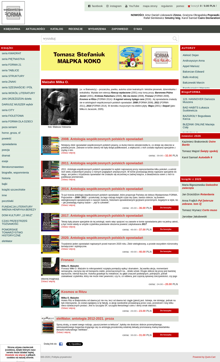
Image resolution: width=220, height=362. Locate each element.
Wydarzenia (97, 28)
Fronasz (67, 260)
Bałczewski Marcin (193, 82)
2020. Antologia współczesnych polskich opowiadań (102, 238)
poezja (6, 149)
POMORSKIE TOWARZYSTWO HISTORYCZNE (12, 232)
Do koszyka (165, 207)
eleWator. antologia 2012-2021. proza (85, 318)
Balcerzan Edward (193, 71)
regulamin (167, 6)
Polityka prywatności (62, 357)
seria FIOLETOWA (13, 115)
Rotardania (207, 194)
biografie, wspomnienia (15, 172)
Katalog (56, 28)
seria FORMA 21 (11, 64)
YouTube (134, 6)
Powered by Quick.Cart (204, 357)
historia (6, 178)
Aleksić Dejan (191, 55)
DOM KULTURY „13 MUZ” (17, 215)
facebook (97, 6)
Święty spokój (209, 151)
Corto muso (209, 210)
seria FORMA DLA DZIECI (17, 121)
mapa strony (150, 6)
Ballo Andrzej (190, 77)
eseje (5, 161)
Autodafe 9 (205, 157)
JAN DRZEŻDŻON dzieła (17, 98)
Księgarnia (12, 28)
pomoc (180, 6)
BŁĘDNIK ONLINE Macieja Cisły (198, 126)
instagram (116, 6)
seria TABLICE (10, 70)
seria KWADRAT (11, 53)
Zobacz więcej (68, 153)
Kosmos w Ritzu (74, 292)
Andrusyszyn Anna (194, 60)
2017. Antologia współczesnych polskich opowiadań (102, 215)
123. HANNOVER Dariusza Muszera (199, 101)
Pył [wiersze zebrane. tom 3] (197, 202)
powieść (6, 138)
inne (4, 195)
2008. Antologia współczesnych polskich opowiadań (102, 139)
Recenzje (76, 28)
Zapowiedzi (119, 28)
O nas (138, 28)
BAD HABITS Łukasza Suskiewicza (196, 109)
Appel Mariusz (191, 66)
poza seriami (9, 127)
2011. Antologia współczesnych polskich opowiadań (102, 163)
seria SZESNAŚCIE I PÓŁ (17, 87)
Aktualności (35, 28)
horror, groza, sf (11, 132)
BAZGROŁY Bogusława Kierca (197, 117)
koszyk (195, 5)
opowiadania (9, 144)
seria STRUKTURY (13, 76)
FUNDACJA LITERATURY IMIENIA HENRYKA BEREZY (19, 208)
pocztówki (7, 201)
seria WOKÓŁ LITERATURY (18, 93)
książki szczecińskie (13, 189)
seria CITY (8, 110)
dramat (6, 155)
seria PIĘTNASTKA (13, 59)
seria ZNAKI (9, 81)
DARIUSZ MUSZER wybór (17, 104)
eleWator (7, 241)
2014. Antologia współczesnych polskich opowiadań (102, 189)
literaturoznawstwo (13, 166)
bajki (4, 183)
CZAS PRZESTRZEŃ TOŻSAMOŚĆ (14, 222)
